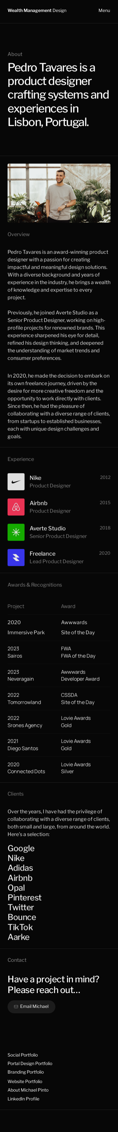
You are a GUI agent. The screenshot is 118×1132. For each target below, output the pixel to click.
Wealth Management (37, 10)
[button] (31, 1006)
